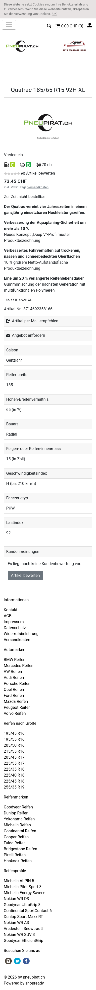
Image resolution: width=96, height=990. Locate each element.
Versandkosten (37, 187)
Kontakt (10, 609)
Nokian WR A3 (16, 922)
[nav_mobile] (9, 25)
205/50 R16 (14, 745)
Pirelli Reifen (15, 855)
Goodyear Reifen (18, 807)
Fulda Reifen (15, 843)
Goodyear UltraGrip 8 (22, 904)
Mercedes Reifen (18, 665)
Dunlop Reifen (16, 813)
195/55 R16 (14, 739)
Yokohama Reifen (19, 819)
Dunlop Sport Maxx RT (23, 916)
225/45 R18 (14, 781)
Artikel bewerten (25, 575)
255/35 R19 (14, 787)
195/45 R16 (14, 733)
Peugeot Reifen (17, 707)
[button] (49, 25)
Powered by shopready (24, 983)
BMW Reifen (14, 659)
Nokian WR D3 (16, 898)
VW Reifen (13, 671)
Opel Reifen (14, 689)
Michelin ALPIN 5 (19, 880)
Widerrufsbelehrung (21, 633)
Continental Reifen (20, 831)
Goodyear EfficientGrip (23, 940)
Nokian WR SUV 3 (19, 934)
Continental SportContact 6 (28, 910)
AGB (7, 615)
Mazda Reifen (16, 701)
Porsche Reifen (17, 683)
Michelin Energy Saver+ (24, 892)
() (69, 25)
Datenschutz (15, 627)
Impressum (14, 621)
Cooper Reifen (16, 837)
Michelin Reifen (17, 825)
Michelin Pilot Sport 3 (23, 886)
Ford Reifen (14, 695)
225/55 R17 (14, 763)
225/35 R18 (14, 769)
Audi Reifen (14, 677)
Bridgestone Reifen (20, 849)
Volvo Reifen (15, 713)
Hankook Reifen (18, 860)
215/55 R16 (14, 751)
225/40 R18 (14, 775)
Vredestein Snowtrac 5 (24, 928)
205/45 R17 (14, 757)
